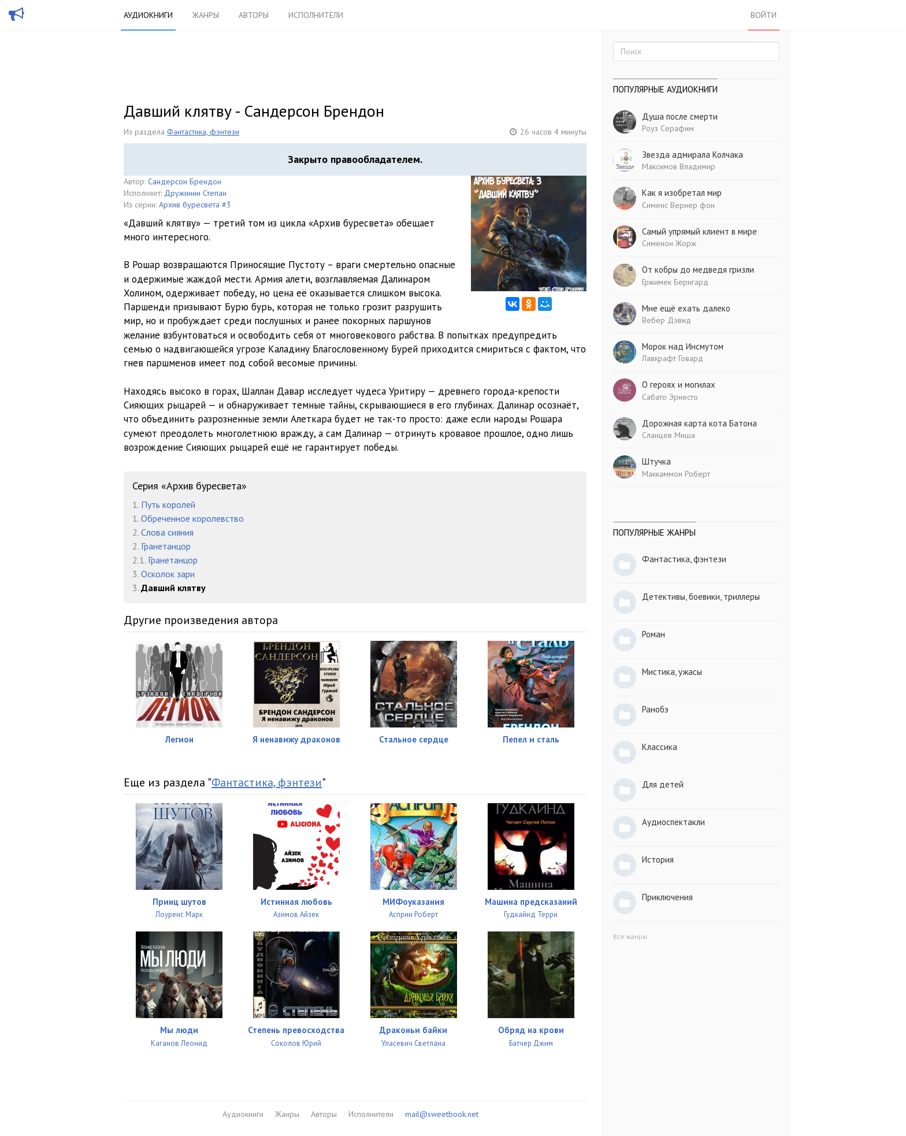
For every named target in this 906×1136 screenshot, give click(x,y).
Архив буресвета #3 (195, 204)
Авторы (254, 15)
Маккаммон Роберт (676, 474)
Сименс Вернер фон (678, 205)
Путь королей (168, 504)
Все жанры (630, 936)
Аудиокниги (148, 15)
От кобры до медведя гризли (698, 269)
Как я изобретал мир (682, 192)
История (658, 859)
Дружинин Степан (195, 193)
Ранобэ (655, 709)
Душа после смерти (680, 116)
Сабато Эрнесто (670, 397)
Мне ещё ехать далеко (686, 308)
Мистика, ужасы (672, 671)
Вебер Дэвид (666, 320)
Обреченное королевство (192, 518)
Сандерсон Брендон (184, 181)
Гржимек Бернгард (675, 282)
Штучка (656, 461)
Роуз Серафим (668, 128)
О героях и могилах (678, 384)
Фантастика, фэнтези (203, 132)
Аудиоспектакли (673, 821)
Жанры (205, 15)
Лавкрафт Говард (672, 358)
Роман (653, 634)
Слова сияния (167, 532)
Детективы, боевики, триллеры (701, 596)
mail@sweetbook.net (441, 1114)
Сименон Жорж (669, 243)
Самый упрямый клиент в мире (699, 231)
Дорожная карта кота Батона (699, 423)
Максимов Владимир (678, 166)
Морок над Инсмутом (682, 346)
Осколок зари (168, 574)
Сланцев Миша (668, 435)
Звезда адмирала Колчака (692, 154)
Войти (764, 15)
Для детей (663, 784)
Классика (659, 746)
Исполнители (315, 15)
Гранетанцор (166, 546)
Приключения (667, 897)
